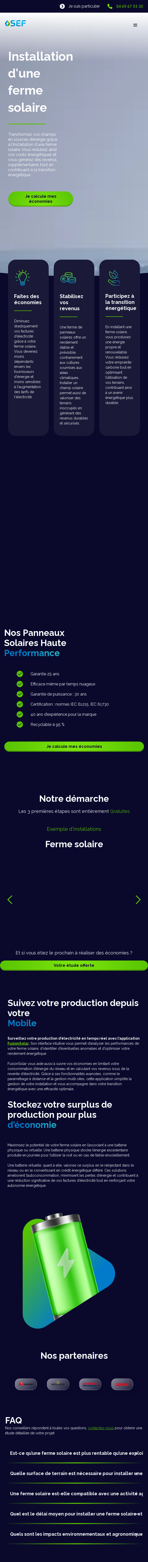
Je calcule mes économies (40, 199)
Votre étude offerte (74, 965)
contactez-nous (101, 1428)
